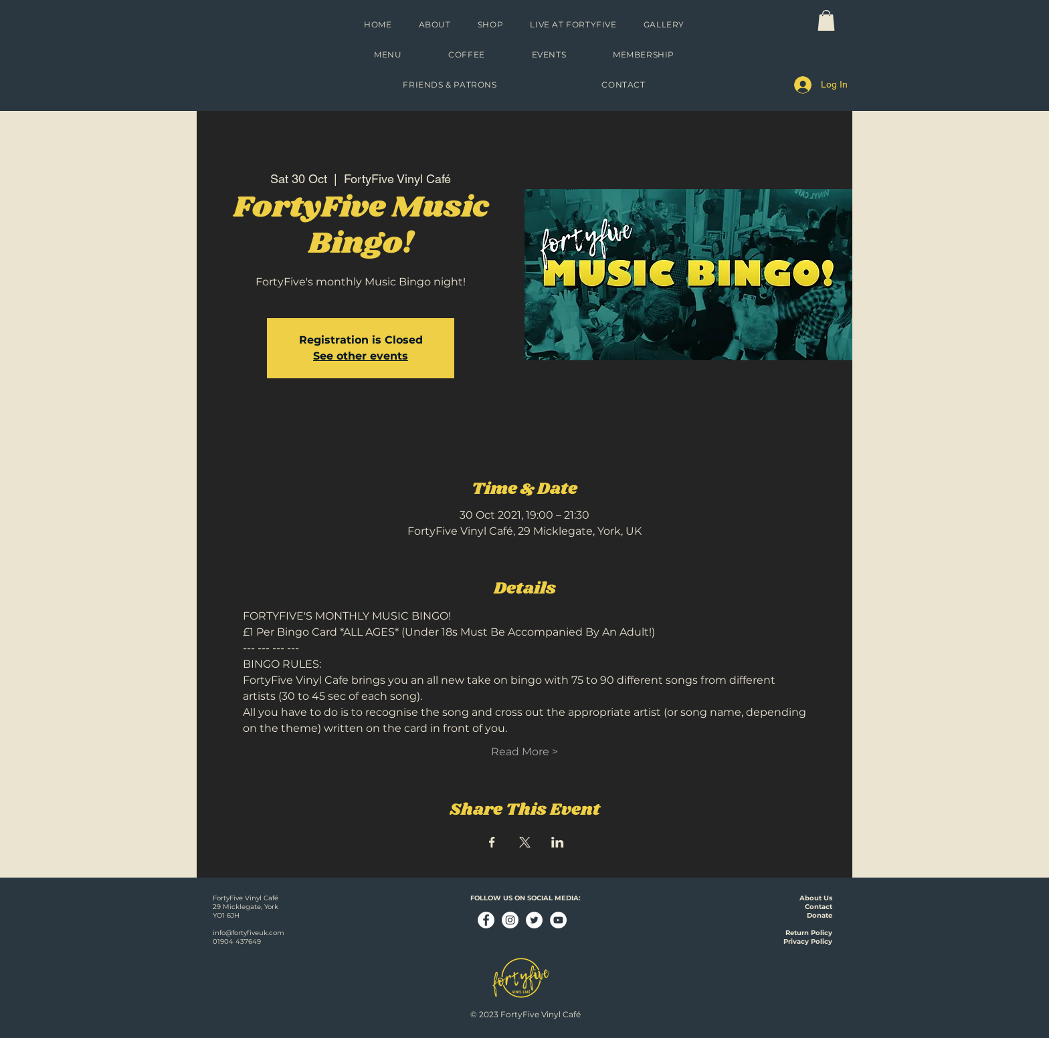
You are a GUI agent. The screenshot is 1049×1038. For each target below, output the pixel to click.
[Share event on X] (524, 842)
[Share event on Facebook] (492, 842)
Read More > (524, 751)
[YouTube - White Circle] (558, 920)
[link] (826, 20)
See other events (360, 356)
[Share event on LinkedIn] (557, 842)
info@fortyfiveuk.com (248, 932)
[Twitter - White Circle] (534, 920)
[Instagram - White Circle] (510, 920)
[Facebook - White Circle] (486, 920)
